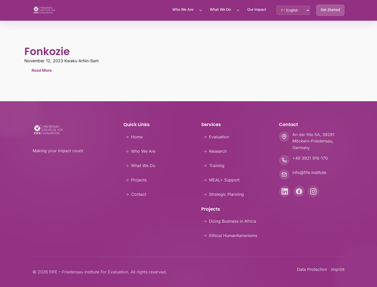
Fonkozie (47, 51)
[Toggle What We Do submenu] (238, 10)
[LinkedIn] (284, 191)
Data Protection (312, 269)
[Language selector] (293, 10)
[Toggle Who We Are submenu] (200, 10)
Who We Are (182, 9)
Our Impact (256, 9)
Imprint (337, 269)
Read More (42, 70)
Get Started (330, 9)
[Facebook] (299, 191)
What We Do (220, 9)
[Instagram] (313, 191)
